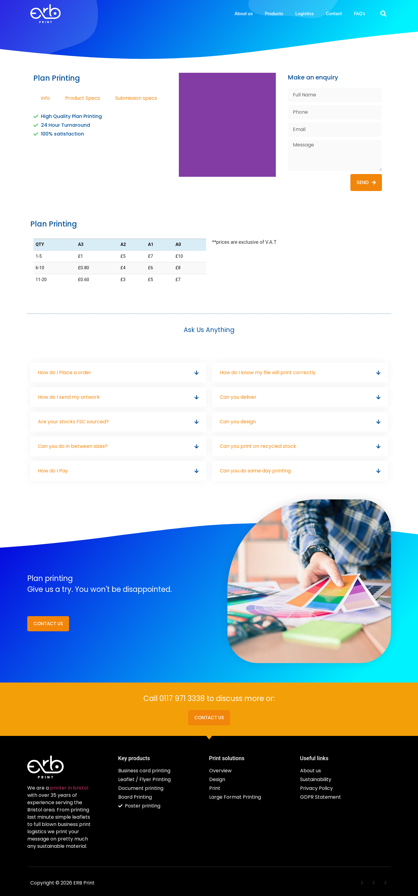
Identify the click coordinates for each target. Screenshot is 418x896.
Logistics (304, 13)
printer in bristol (69, 787)
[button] (383, 14)
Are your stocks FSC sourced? (73, 421)
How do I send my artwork (69, 397)
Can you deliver (238, 397)
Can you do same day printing (255, 470)
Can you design (238, 421)
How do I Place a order (64, 372)
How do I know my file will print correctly (268, 372)
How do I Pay (53, 470)
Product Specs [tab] (82, 98)
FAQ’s (359, 13)
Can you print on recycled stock (258, 446)
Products (274, 13)
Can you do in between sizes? (73, 446)
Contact (334, 13)
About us (244, 13)
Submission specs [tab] (136, 98)
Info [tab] (45, 98)
